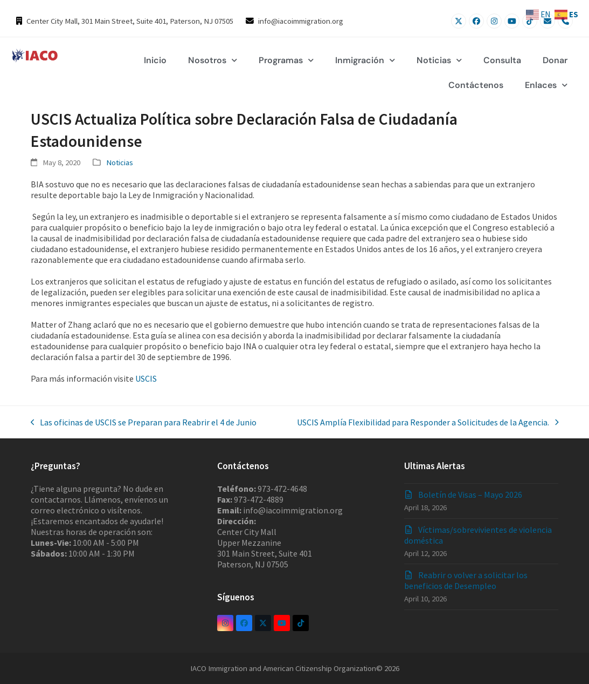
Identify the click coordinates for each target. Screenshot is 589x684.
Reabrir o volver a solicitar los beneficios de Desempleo (466, 580)
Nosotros (212, 60)
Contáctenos (475, 85)
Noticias (439, 60)
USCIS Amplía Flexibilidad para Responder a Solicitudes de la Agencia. (428, 422)
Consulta (502, 60)
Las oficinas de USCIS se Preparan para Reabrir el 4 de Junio (144, 422)
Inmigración (365, 60)
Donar (555, 60)
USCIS (146, 378)
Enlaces (546, 85)
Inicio (155, 60)
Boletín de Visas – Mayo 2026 (470, 494)
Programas (286, 60)
